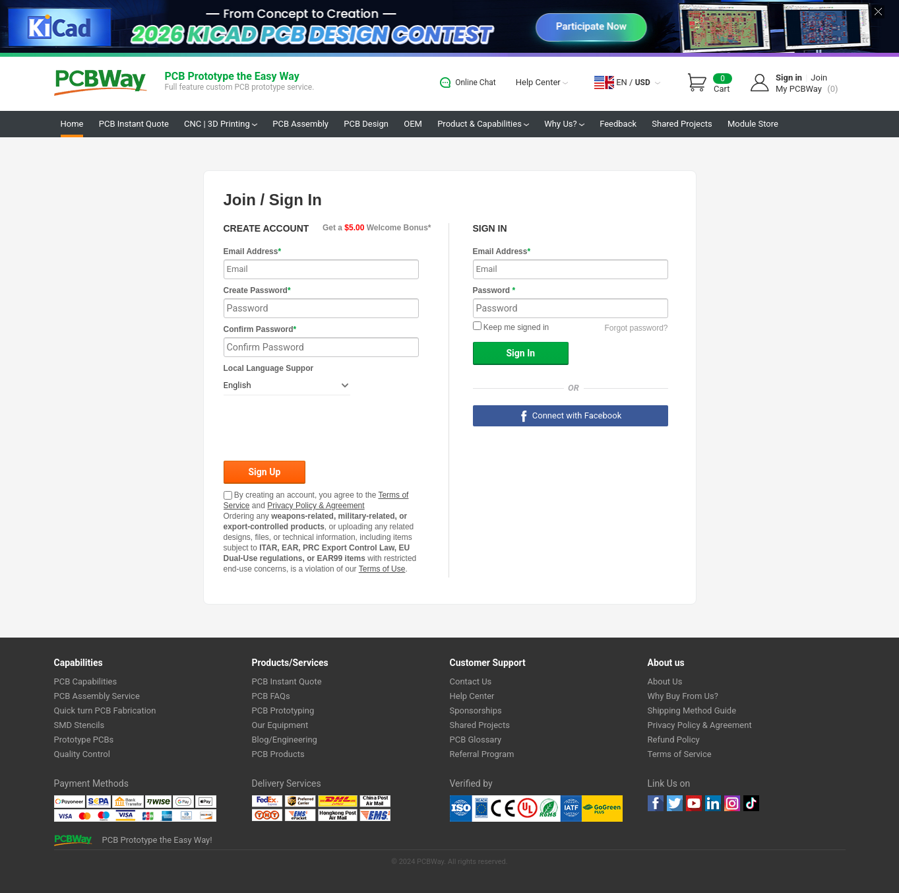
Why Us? (564, 124)
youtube (694, 803)
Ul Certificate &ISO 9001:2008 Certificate (516, 808)
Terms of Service (680, 754)
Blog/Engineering (284, 739)
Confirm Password (260, 329)
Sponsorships (476, 710)
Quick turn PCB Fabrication (105, 710)
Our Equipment (280, 725)
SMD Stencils (79, 725)
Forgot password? (635, 328)
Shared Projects (682, 124)
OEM (413, 124)
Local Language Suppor (269, 368)
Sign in (789, 78)
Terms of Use (382, 569)
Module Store (753, 124)
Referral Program (482, 754)
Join (819, 78)
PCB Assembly (300, 124)
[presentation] (324, 429)
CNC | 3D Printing (220, 124)
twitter (675, 803)
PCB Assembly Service (97, 696)
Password (494, 290)
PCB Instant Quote (134, 124)
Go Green (602, 808)
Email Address (253, 251)
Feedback (618, 124)
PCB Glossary (476, 739)
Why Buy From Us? (683, 696)
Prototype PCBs (84, 739)
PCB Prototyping (283, 710)
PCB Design (366, 124)
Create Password (257, 290)
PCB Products (278, 754)
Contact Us (471, 681)
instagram (732, 803)
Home (72, 124)
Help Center (542, 82)
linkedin (713, 803)
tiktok (751, 803)
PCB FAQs (271, 696)
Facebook (656, 803)
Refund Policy (674, 739)
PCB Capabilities (85, 681)
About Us (665, 681)
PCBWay (100, 83)
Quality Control (82, 754)
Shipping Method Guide (692, 710)
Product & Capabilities (483, 124)
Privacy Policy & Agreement (315, 505)
